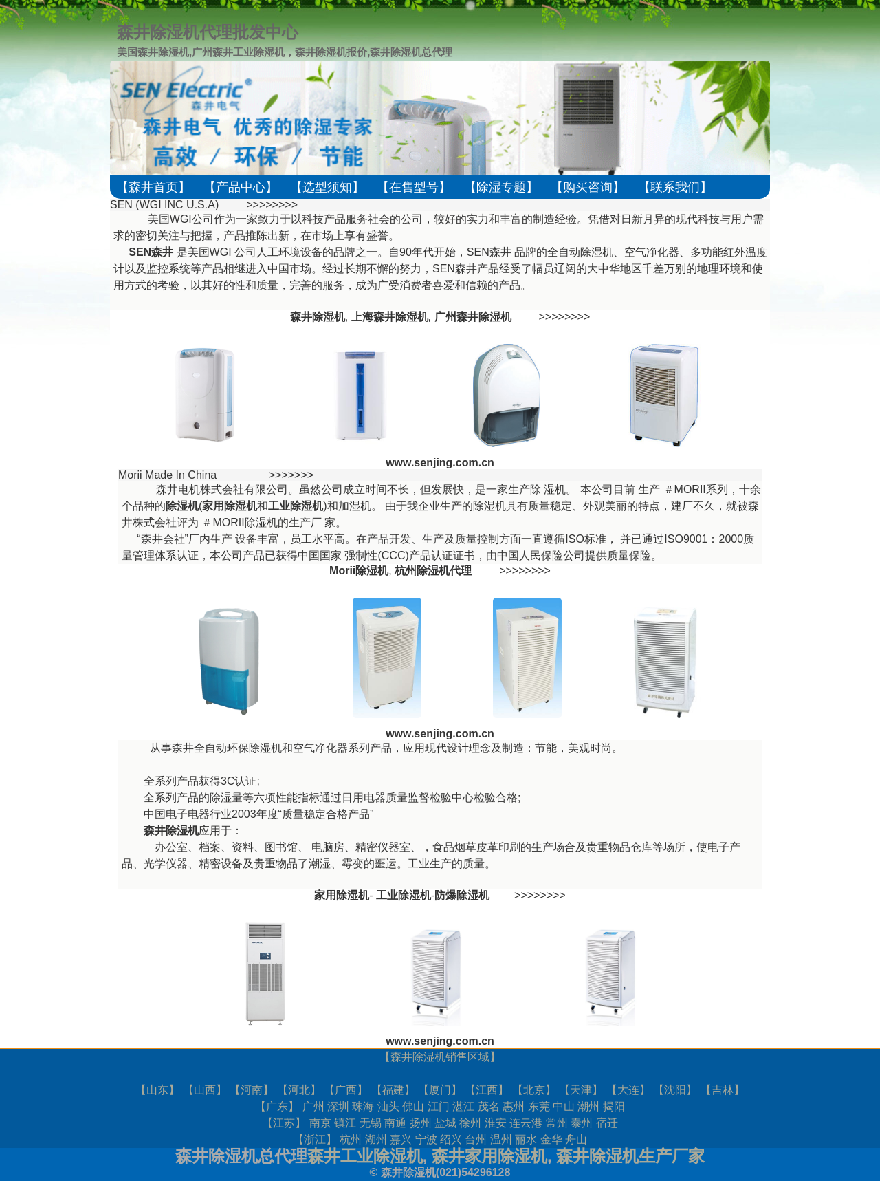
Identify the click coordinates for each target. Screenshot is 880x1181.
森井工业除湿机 (365, 1156)
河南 (252, 1090)
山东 (157, 1090)
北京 (534, 1090)
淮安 (496, 1123)
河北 (299, 1090)
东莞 (539, 1106)
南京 (320, 1123)
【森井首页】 (153, 187)
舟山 (576, 1139)
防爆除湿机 (462, 895)
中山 (564, 1106)
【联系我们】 (675, 187)
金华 (551, 1139)
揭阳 (614, 1106)
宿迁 (607, 1123)
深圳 (338, 1106)
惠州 (514, 1106)
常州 (557, 1123)
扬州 (421, 1123)
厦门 (440, 1090)
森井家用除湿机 (489, 1156)
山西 (205, 1090)
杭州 (351, 1139)
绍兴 (451, 1139)
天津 (581, 1090)
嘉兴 (401, 1139)
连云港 (525, 1123)
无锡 (371, 1123)
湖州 (376, 1139)
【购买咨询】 (588, 187)
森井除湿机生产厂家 (630, 1156)
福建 (393, 1090)
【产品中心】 (241, 187)
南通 (395, 1123)
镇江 (345, 1123)
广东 (277, 1106)
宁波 (426, 1139)
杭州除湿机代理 (433, 570)
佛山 (413, 1106)
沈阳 (675, 1090)
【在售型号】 (414, 187)
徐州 (470, 1123)
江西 (487, 1090)
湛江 (463, 1106)
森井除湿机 (418, 1057)
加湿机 (354, 506)
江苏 (284, 1123)
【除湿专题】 (501, 187)
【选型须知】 (327, 187)
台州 (476, 1139)
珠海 (363, 1106)
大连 (628, 1090)
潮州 (589, 1106)
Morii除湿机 (358, 570)
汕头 (388, 1106)
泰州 (582, 1123)
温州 (501, 1139)
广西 (346, 1090)
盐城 (445, 1123)
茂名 (489, 1106)
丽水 (526, 1139)
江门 (439, 1106)
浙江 (315, 1139)
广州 (313, 1106)
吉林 (723, 1090)
